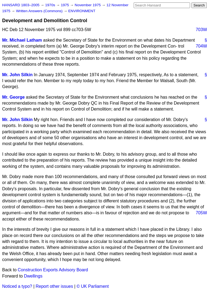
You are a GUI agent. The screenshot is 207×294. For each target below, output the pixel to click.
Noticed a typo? (17, 286)
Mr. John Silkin (17, 74)
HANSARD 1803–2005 (20, 5)
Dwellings (33, 276)
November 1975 (88, 5)
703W (201, 29)
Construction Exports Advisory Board (53, 270)
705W (201, 213)
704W (201, 46)
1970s (50, 5)
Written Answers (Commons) (40, 11)
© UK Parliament (93, 286)
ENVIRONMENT (81, 11)
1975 (65, 5)
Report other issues (54, 286)
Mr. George (13, 97)
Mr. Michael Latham (22, 40)
